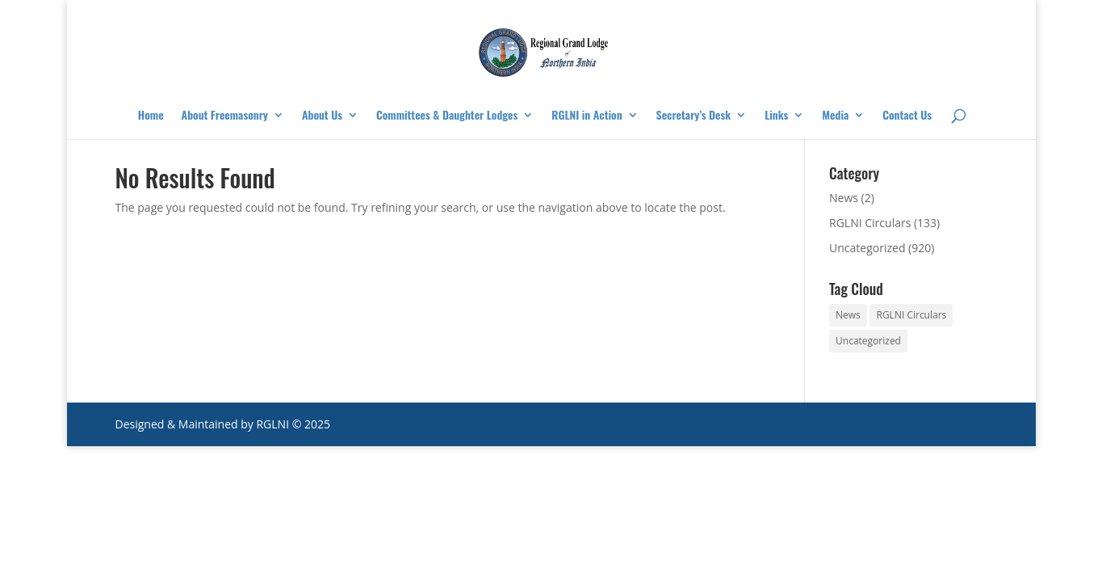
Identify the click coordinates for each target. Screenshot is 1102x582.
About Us (322, 116)
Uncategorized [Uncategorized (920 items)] (868, 341)
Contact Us (907, 116)
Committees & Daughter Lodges (446, 116)
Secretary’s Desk (693, 116)
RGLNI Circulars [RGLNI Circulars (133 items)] (911, 315)
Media (835, 116)
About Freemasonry (225, 116)
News (843, 197)
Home (151, 116)
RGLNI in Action (586, 116)
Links (776, 116)
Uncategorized (867, 247)
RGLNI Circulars (870, 222)
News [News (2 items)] (848, 315)
